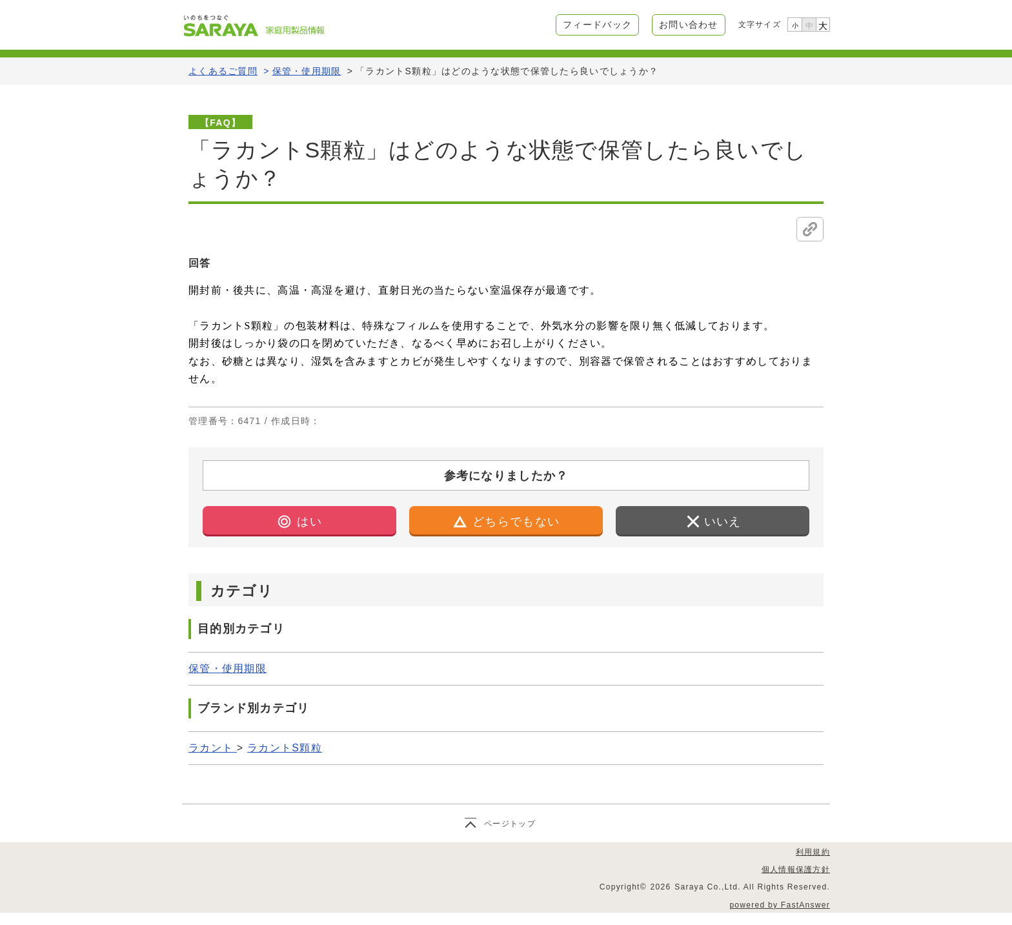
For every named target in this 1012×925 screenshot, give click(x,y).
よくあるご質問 (223, 71)
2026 (661, 886)
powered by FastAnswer (779, 905)
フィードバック (597, 24)
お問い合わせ (688, 24)
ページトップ (510, 823)
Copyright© (623, 886)
